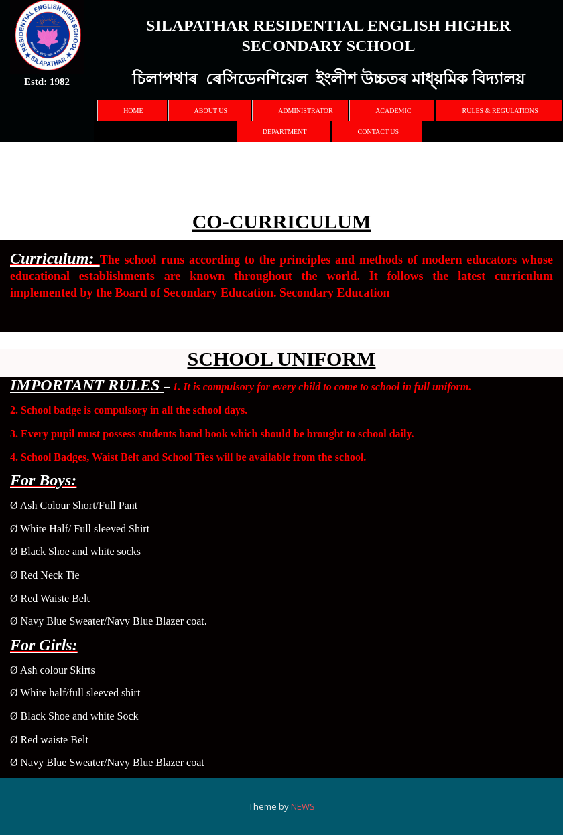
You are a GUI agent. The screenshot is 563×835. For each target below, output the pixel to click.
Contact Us (378, 131)
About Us (211, 111)
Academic (393, 111)
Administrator (305, 111)
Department (285, 131)
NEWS (302, 806)
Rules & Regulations (500, 111)
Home (133, 111)
